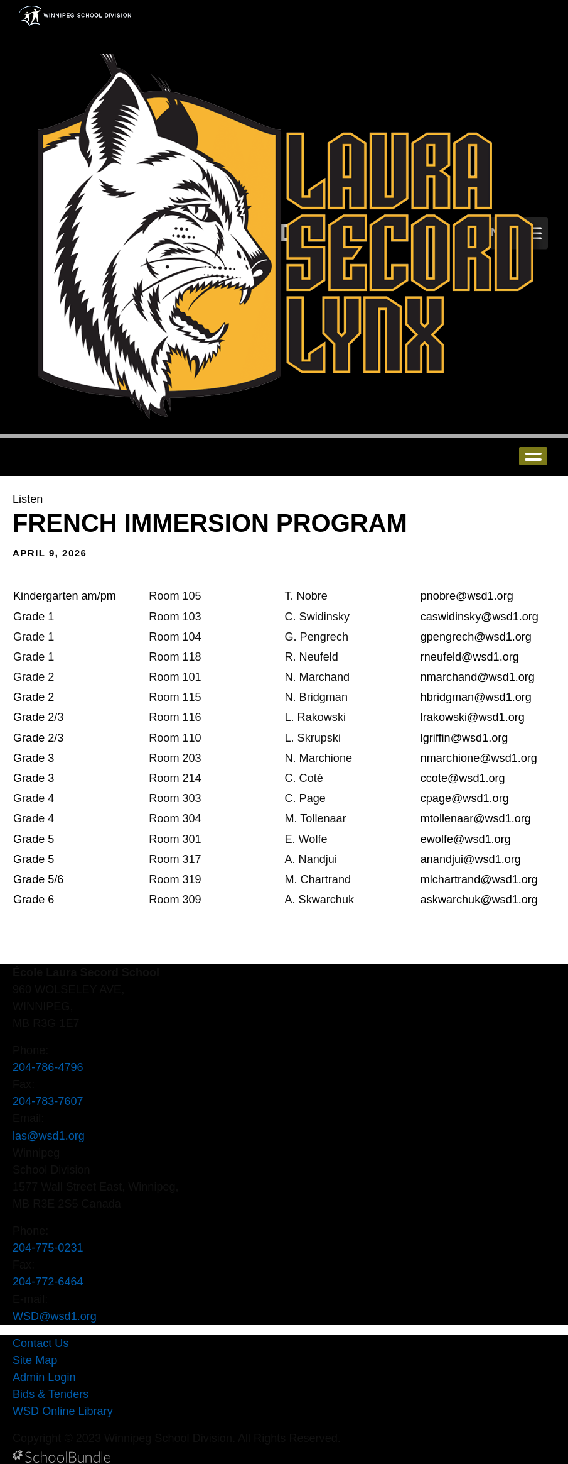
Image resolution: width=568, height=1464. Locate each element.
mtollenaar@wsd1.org (476, 818)
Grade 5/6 (38, 879)
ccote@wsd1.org (463, 778)
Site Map (35, 1360)
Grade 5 (35, 839)
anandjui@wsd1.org (471, 859)
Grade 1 (33, 616)
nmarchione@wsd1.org (479, 758)
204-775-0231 (48, 1247)
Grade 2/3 (40, 717)
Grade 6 (33, 899)
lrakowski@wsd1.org (473, 717)
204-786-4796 (48, 1067)
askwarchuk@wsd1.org (479, 899)
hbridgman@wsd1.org (476, 697)
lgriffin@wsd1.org (464, 738)
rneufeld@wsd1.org (470, 657)
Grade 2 (33, 697)
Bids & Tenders (50, 1394)
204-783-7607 (48, 1101)
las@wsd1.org (49, 1136)
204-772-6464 (48, 1281)
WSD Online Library (63, 1411)
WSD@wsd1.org (55, 1316)
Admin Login (44, 1377)
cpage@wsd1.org (465, 798)
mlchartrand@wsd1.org (479, 879)
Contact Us (40, 1343)
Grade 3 (33, 758)
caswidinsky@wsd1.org (480, 616)
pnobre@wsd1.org (467, 596)
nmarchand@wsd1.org (478, 677)
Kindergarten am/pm (64, 596)
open (533, 456)
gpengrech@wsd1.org (476, 636)
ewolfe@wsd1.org (466, 839)
